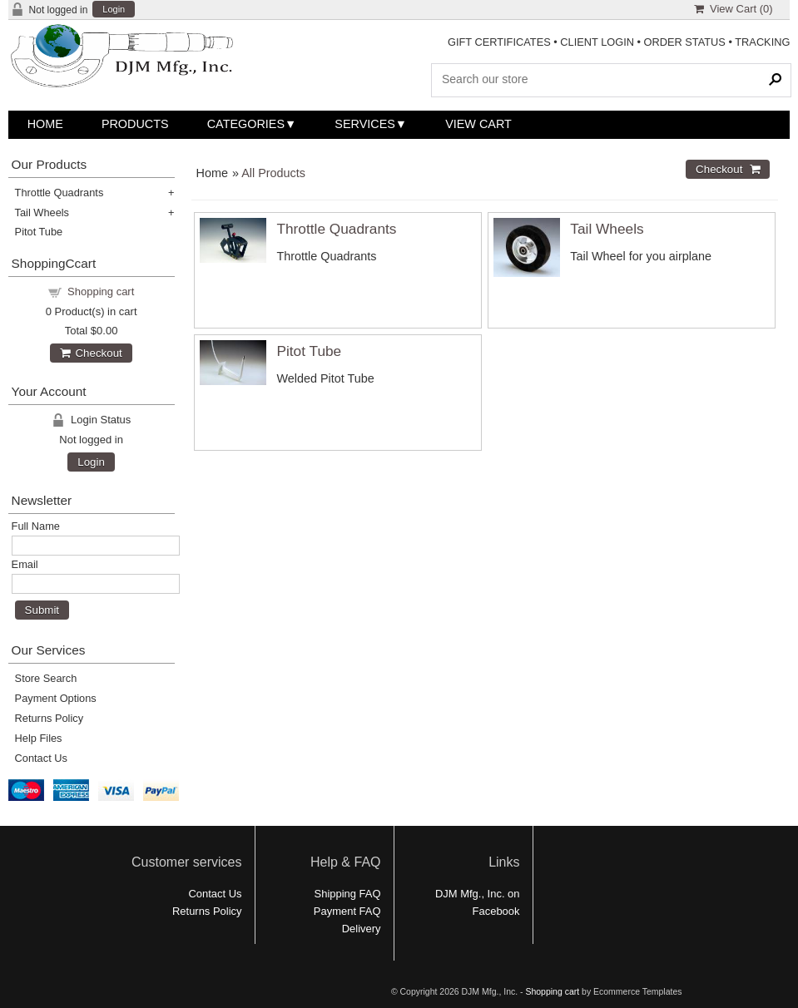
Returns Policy (49, 718)
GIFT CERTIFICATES (499, 42)
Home (45, 124)
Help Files (38, 738)
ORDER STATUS (685, 42)
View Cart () (733, 8)
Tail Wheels (606, 228)
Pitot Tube (308, 351)
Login (113, 9)
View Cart (478, 124)
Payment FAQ (347, 911)
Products (135, 124)
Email (25, 564)
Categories (246, 124)
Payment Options (56, 698)
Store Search (46, 678)
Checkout (90, 353)
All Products (273, 173)
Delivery (361, 928)
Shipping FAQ (348, 893)
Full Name (36, 526)
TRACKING (762, 42)
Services (365, 124)
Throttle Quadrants (336, 228)
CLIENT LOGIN (597, 42)
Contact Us (41, 758)
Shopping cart (100, 291)
